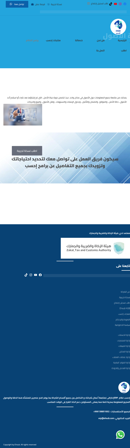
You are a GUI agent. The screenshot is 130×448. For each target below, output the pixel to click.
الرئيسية (122, 40)
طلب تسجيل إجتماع (122, 303)
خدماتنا (79, 40)
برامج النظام (32, 40)
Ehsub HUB (125, 308)
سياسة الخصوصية (122, 325)
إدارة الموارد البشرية (121, 362)
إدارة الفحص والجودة (121, 368)
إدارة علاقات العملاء (121, 357)
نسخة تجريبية (124, 297)
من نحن (101, 40)
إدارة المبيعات (124, 346)
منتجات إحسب (53, 40)
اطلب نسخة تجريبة (27, 150)
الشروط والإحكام (123, 319)
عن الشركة (125, 292)
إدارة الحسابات (124, 335)
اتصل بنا (100, 50)
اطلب (124, 50)
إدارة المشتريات (123, 340)
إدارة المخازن (124, 351)
